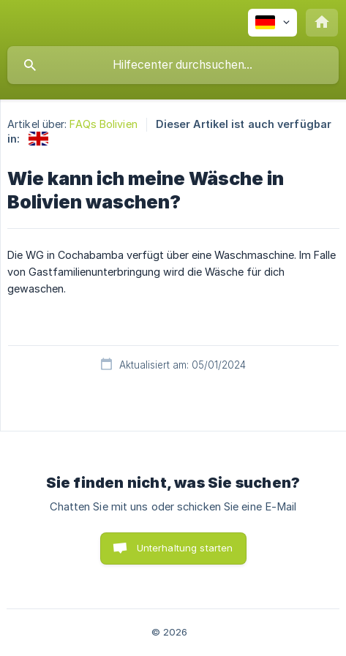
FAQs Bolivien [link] (103, 124)
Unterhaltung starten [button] (185, 548)
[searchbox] (173, 65)
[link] (38, 139)
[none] (272, 23)
